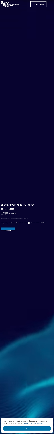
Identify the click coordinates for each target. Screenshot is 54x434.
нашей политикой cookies (32, 424)
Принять (27, 428)
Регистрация (38, 4)
